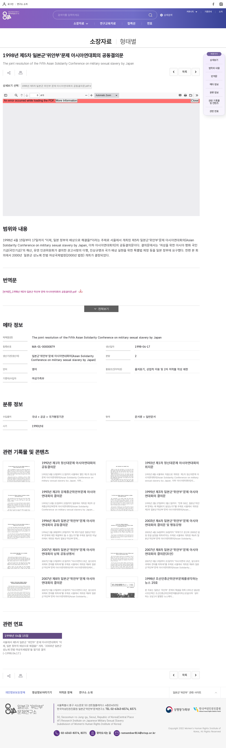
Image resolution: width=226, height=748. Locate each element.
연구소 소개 (22, 4)
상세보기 (214, 60)
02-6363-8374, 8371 (74, 733)
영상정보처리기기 (42, 692)
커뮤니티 (190, 12)
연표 (149, 23)
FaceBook (213, 4)
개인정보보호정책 (15, 692)
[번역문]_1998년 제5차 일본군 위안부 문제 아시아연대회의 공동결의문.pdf (40, 291)
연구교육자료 (108, 23)
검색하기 (150, 15)
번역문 (214, 76)
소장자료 (79, 23)
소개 (220, 12)
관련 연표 (214, 111)
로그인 (10, 4)
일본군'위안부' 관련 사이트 (187, 692)
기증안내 (208, 12)
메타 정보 (214, 84)
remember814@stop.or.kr (138, 733)
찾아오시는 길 (104, 733)
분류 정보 (214, 92)
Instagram (221, 4)
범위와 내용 (214, 68)
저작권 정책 (65, 692)
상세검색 (168, 15)
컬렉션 (131, 23)
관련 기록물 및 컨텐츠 (214, 101)
